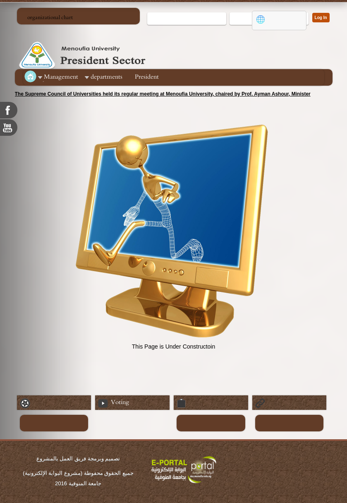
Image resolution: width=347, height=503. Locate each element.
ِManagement (61, 77)
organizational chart (50, 17)
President (147, 77)
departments (106, 77)
